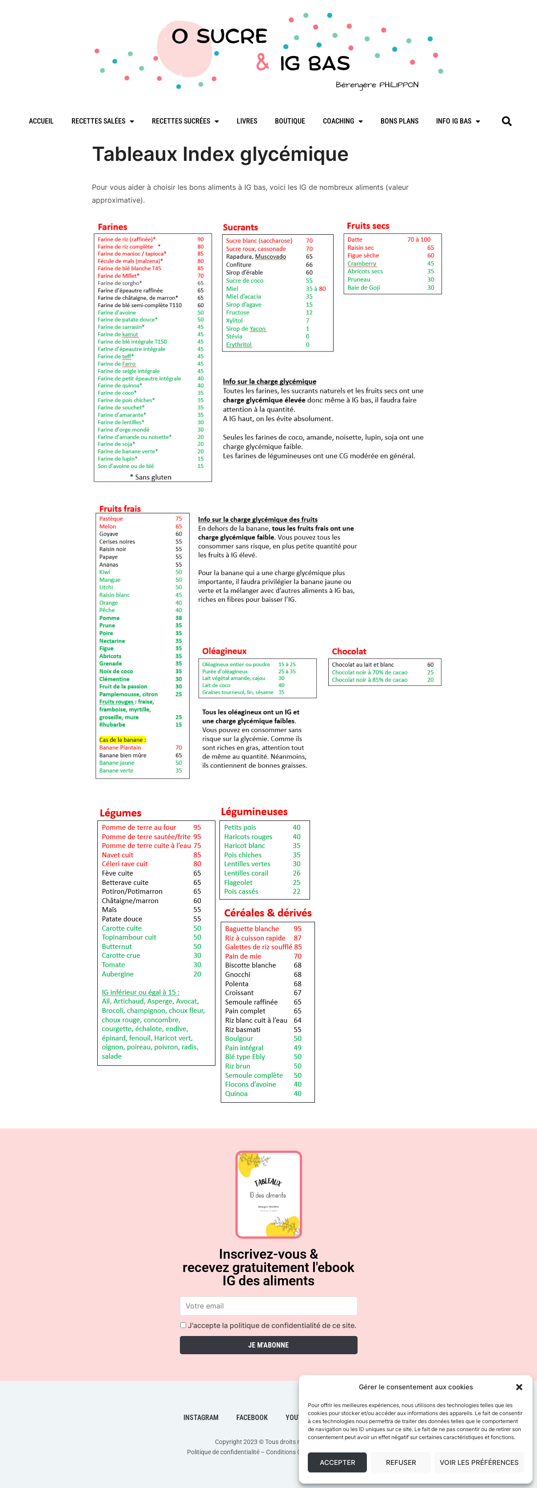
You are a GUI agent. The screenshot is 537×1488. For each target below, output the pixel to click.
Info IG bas (458, 121)
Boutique (290, 121)
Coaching (343, 121)
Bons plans (399, 121)
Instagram (201, 1417)
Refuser (401, 1462)
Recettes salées (103, 121)
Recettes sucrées (185, 121)
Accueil (41, 121)
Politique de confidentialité (223, 1452)
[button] (519, 1387)
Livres (247, 121)
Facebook (252, 1417)
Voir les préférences (479, 1462)
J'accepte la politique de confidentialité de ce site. (268, 1325)
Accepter (337, 1462)
